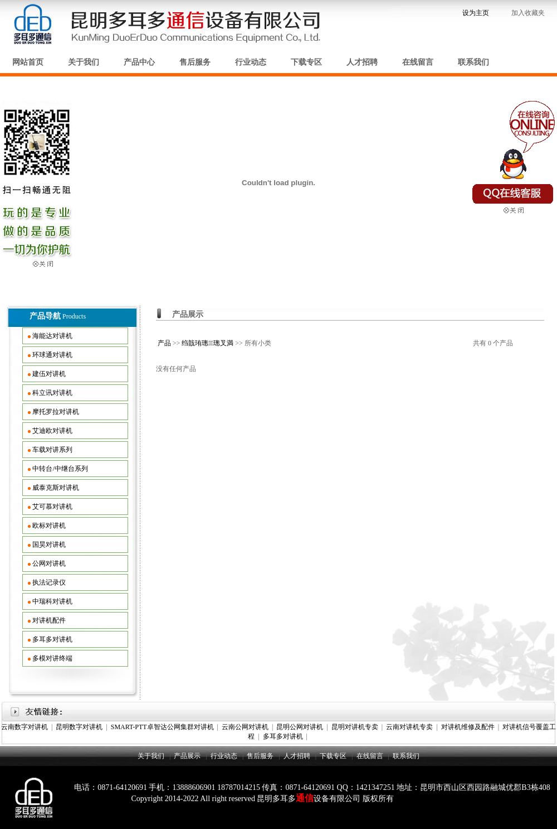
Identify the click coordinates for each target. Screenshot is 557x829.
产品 (164, 343)
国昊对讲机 (49, 544)
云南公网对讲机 (245, 727)
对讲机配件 (49, 620)
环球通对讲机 (52, 355)
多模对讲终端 (52, 658)
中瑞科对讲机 (52, 601)
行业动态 (250, 62)
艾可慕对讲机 (52, 506)
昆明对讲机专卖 (354, 727)
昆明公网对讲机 (299, 727)
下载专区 (306, 62)
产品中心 (139, 62)
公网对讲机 (49, 563)
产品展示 (187, 756)
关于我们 (83, 62)
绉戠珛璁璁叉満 (207, 343)
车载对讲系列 (52, 450)
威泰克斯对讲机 (55, 487)
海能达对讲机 (52, 336)
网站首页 (27, 62)
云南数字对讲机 (24, 727)
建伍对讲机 (49, 374)
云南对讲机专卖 (409, 727)
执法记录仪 (49, 582)
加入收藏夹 (528, 13)
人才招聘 (362, 62)
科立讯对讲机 (52, 393)
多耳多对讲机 (52, 639)
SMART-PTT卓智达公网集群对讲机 (162, 727)
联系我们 (473, 62)
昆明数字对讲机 (79, 727)
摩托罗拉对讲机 (55, 412)
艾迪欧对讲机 (52, 431)
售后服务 (195, 62)
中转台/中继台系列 (59, 469)
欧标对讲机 (49, 525)
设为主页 (475, 13)
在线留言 (417, 62)
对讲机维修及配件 (468, 727)
